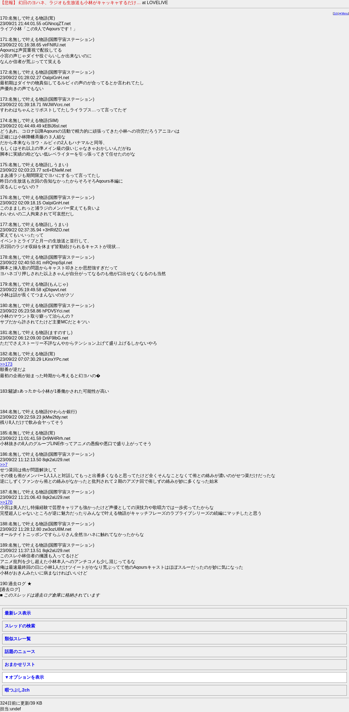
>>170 (6, 502)
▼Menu (343, 13)
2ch (336, 13)
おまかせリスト (20, 664)
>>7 (4, 464)
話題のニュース (20, 651)
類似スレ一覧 (18, 638)
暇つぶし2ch (17, 690)
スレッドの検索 (20, 626)
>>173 (6, 364)
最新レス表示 (18, 613)
